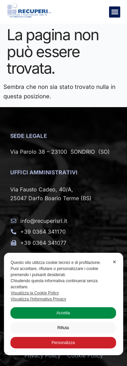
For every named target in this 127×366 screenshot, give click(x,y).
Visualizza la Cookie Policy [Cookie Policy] (34, 293)
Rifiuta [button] (63, 327)
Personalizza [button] (63, 342)
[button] (114, 12)
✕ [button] (114, 262)
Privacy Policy (42, 360)
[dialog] (63, 304)
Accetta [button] (63, 313)
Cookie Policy (85, 360)
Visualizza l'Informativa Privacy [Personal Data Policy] (38, 299)
